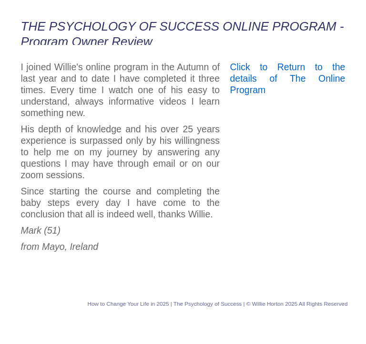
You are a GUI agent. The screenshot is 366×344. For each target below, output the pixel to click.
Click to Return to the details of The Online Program (288, 78)
